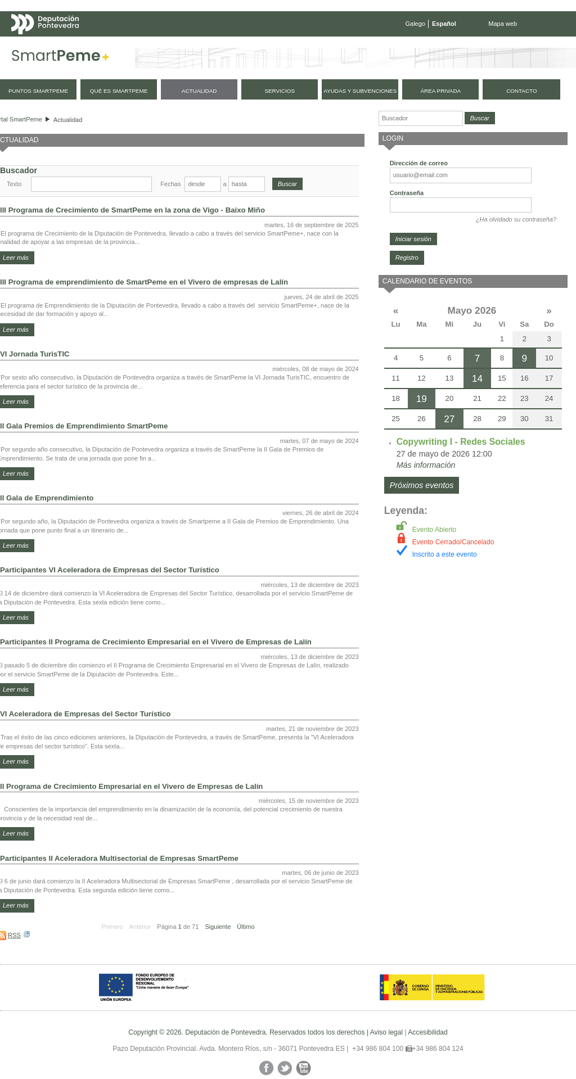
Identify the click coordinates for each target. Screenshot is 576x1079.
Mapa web (502, 23)
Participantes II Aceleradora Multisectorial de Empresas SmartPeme (119, 858)
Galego (415, 23)
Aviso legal (386, 1032)
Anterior (140, 926)
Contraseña (407, 192)
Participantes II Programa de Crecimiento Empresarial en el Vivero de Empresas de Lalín (156, 642)
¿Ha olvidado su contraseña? (516, 219)
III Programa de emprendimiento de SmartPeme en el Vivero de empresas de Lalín (144, 282)
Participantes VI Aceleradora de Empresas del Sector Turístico (109, 570)
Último (245, 926)
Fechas (170, 183)
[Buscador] (421, 118)
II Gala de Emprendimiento (46, 498)
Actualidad (67, 119)
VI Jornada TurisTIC (35, 354)
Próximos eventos (422, 485)
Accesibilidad (428, 1032)
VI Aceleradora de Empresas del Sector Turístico (85, 714)
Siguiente (218, 926)
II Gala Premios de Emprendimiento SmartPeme (84, 426)
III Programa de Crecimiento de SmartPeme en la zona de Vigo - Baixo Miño (132, 210)
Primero (112, 926)
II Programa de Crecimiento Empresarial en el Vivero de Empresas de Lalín (131, 786)
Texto (14, 183)
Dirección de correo (419, 163)
